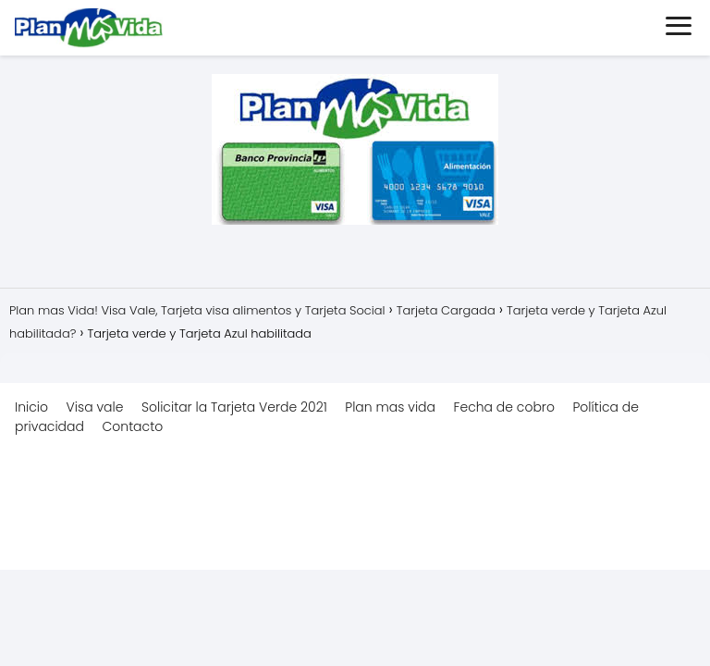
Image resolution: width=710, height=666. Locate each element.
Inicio (31, 407)
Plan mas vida (390, 407)
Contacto (132, 426)
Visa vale (95, 407)
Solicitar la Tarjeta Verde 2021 (234, 407)
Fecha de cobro (504, 407)
